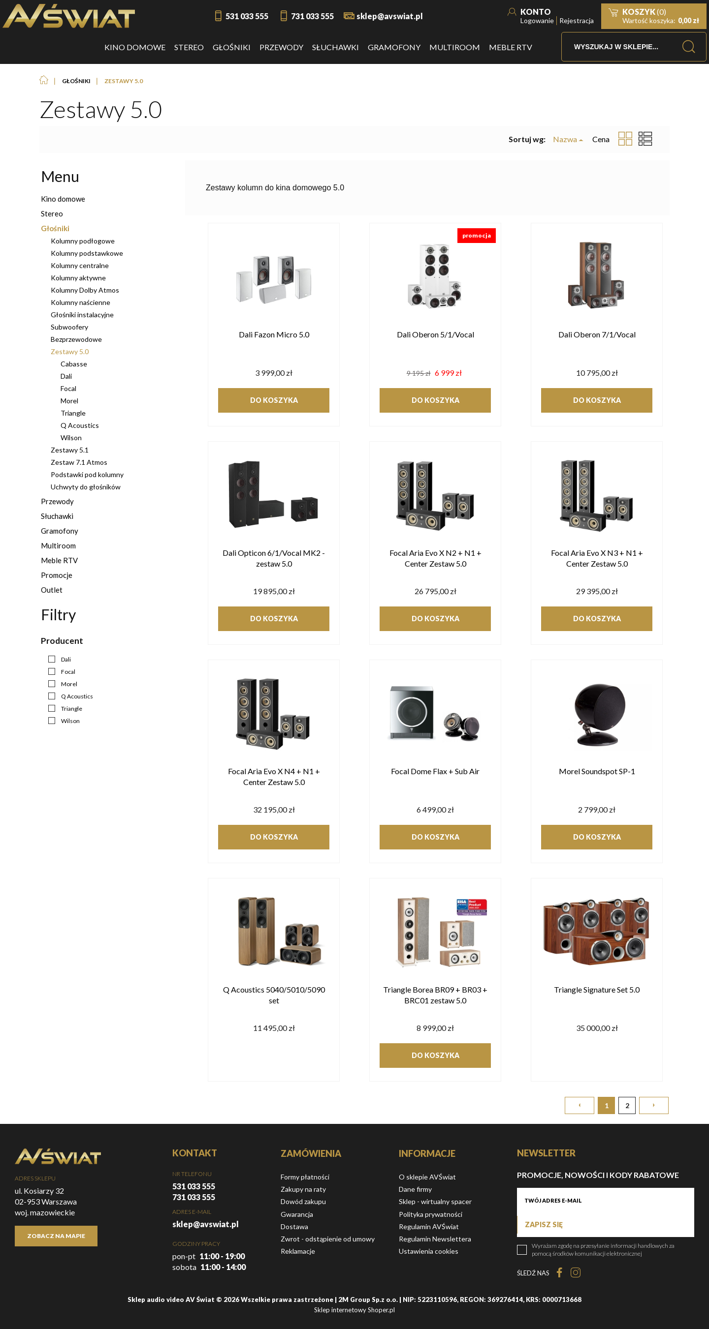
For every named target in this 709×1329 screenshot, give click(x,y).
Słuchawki (57, 516)
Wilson (71, 437)
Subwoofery (69, 327)
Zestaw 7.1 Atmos (79, 462)
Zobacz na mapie (56, 1235)
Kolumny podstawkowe (87, 253)
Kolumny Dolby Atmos (85, 290)
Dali (66, 376)
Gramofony (59, 530)
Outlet (52, 589)
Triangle (73, 413)
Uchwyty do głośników (86, 487)
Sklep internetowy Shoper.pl (354, 1310)
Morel (69, 400)
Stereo (52, 213)
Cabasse (74, 364)
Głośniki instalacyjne (82, 314)
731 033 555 (312, 16)
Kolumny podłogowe (83, 241)
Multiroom (58, 545)
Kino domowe (63, 198)
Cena (601, 139)
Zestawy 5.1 (70, 450)
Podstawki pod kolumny (87, 474)
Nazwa (565, 139)
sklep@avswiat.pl (389, 16)
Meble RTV (59, 560)
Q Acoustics (80, 425)
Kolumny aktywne (78, 277)
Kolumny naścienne (80, 302)
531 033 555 (247, 16)
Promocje (56, 575)
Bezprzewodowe (76, 339)
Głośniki (55, 228)
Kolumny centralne (80, 265)
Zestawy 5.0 (70, 351)
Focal (68, 388)
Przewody (57, 501)
